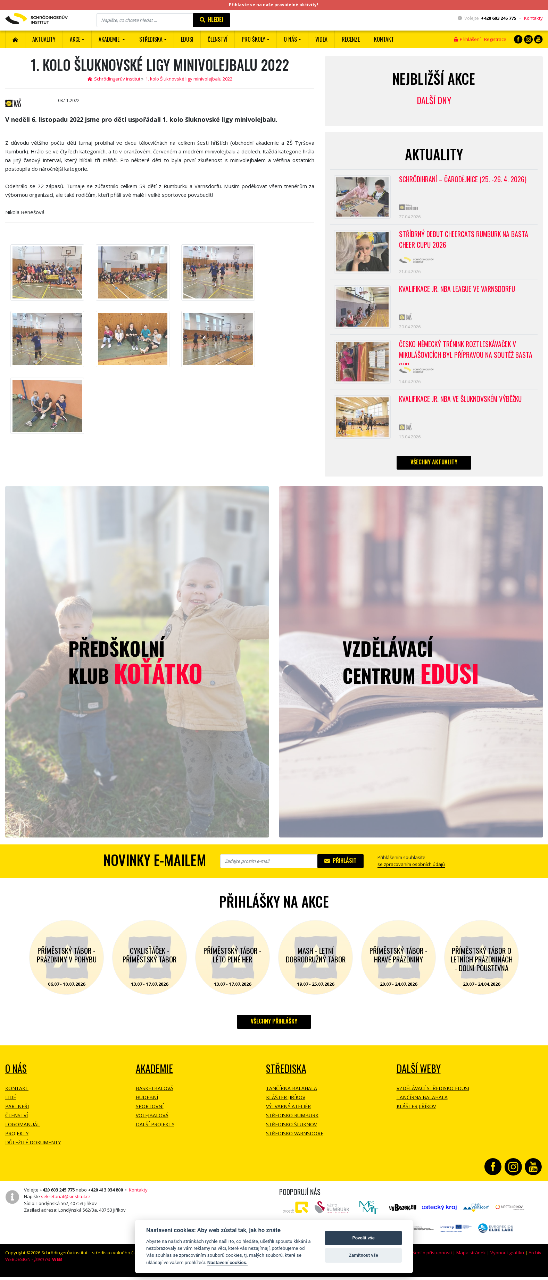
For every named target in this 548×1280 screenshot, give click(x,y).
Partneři (17, 1112)
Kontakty (533, 18)
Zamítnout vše (363, 1255)
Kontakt (384, 39)
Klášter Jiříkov (285, 1103)
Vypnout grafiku (507, 1258)
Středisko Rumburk (292, 1121)
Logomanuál (22, 1130)
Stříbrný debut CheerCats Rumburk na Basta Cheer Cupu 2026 (465, 241)
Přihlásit (340, 866)
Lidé (10, 1103)
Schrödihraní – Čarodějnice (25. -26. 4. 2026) (464, 179)
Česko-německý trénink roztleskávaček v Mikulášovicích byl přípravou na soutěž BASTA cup (459, 356)
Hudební (147, 1103)
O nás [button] (290, 39)
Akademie (154, 1074)
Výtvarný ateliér (288, 1112)
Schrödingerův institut (114, 79)
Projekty (16, 1139)
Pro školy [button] (253, 39)
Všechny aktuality (433, 467)
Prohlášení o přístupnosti (425, 1258)
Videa (321, 39)
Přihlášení (467, 39)
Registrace (495, 39)
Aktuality (44, 39)
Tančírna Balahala (291, 1093)
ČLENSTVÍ (217, 39)
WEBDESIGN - (33, 1265)
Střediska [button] (151, 39)
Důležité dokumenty (33, 1148)
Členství (16, 1121)
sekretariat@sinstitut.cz (66, 1202)
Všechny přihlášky (274, 1026)
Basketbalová (154, 1093)
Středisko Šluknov (291, 1130)
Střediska (286, 1074)
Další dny (434, 100)
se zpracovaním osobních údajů (411, 870)
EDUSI (187, 39)
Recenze (351, 39)
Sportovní (150, 1112)
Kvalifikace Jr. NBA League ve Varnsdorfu (458, 291)
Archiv (535, 1258)
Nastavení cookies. (227, 1262)
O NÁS (16, 1074)
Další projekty (155, 1130)
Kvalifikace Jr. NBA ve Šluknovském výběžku (462, 403)
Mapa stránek (471, 1258)
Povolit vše (363, 1237)
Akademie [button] (110, 39)
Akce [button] (75, 39)
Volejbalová (152, 1121)
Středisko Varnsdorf (294, 1139)
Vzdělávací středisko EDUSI (433, 1093)
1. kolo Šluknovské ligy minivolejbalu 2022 (189, 79)
